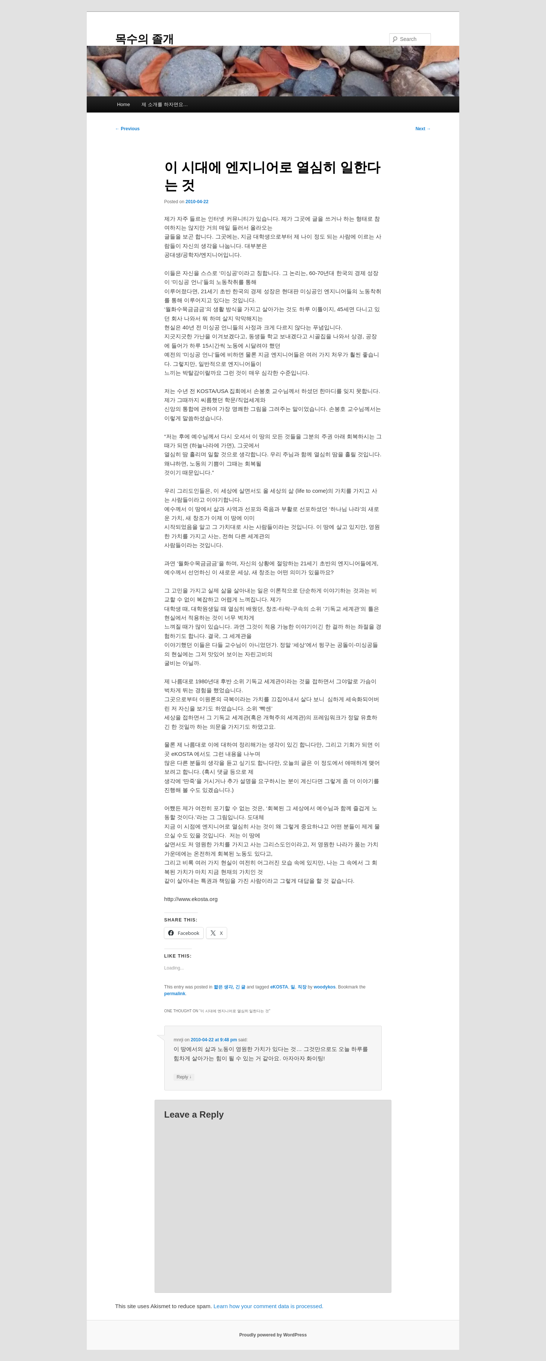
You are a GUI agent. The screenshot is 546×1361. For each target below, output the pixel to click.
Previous (127, 128)
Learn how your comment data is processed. (268, 1306)
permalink (174, 993)
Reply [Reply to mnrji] (184, 1077)
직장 (302, 987)
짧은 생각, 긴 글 (229, 987)
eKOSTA (279, 987)
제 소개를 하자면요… (165, 104)
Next (423, 128)
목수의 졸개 (144, 39)
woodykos (325, 987)
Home (123, 104)
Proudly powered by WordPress (273, 1335)
